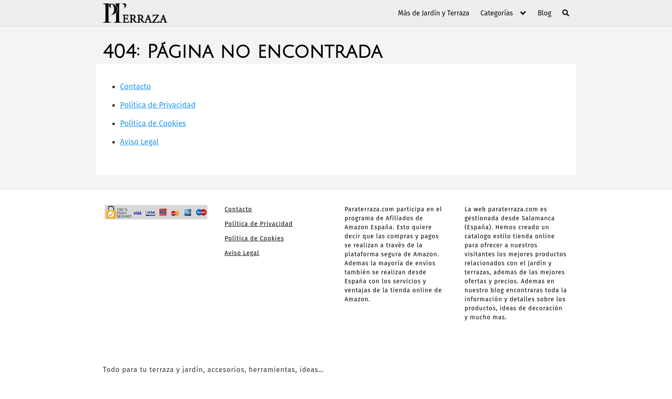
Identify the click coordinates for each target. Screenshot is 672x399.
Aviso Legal (139, 142)
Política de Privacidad (157, 105)
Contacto (135, 86)
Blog (544, 13)
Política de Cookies (153, 123)
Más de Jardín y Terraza (434, 13)
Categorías (496, 13)
